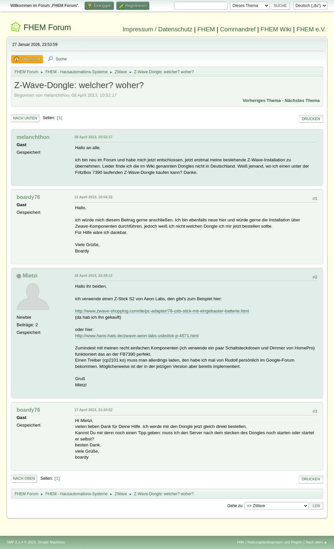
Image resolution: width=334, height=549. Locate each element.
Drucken (311, 119)
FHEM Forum (47, 27)
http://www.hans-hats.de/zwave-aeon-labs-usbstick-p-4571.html (137, 335)
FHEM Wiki (276, 29)
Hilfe (240, 542)
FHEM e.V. (311, 29)
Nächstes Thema (302, 100)
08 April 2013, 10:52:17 (93, 137)
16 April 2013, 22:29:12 (93, 275)
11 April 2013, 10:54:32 (93, 197)
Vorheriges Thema (262, 100)
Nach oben (24, 478)
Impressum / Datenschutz (158, 29)
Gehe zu (234, 505)
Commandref (238, 29)
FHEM (206, 29)
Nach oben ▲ (316, 542)
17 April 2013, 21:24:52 (93, 410)
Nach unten (25, 118)
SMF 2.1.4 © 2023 (21, 542)
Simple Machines (51, 542)
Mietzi (30, 275)
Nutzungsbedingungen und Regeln (274, 542)
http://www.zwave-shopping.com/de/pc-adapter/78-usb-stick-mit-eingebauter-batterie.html (162, 310)
